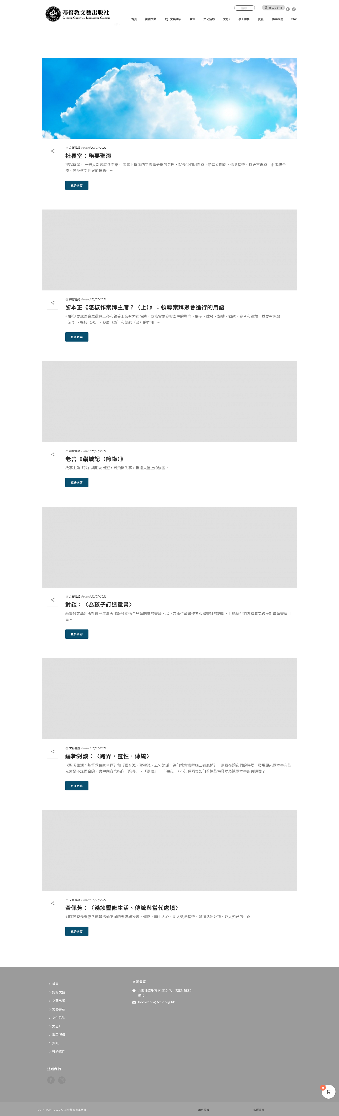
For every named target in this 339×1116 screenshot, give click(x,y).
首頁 (134, 19)
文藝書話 (74, 147)
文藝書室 (57, 1009)
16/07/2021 (98, 748)
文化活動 (209, 19)
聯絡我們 (277, 19)
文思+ (226, 19)
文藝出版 (57, 1000)
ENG (294, 19)
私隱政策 (258, 1109)
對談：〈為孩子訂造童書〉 (100, 604)
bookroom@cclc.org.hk (156, 1002)
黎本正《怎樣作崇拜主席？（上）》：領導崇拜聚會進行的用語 (145, 307)
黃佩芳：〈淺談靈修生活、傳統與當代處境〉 (123, 907)
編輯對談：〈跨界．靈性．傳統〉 (108, 756)
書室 (192, 19)
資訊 (261, 19)
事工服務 (244, 19)
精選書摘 (74, 299)
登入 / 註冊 (273, 8)
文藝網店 (173, 19)
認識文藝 (150, 19)
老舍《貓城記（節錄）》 (95, 459)
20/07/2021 (98, 147)
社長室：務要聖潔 (88, 155)
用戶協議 (203, 1109)
